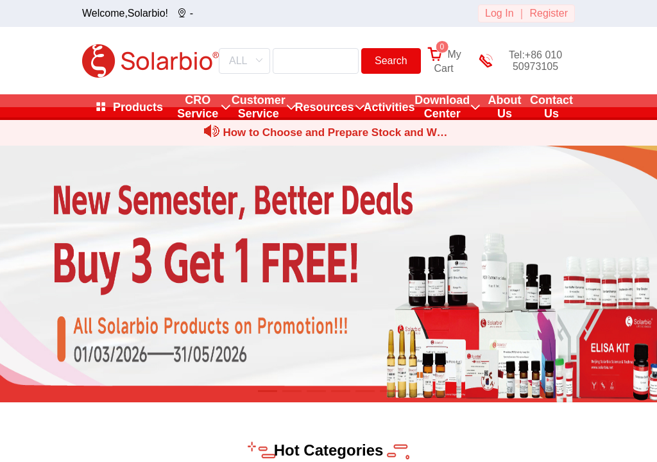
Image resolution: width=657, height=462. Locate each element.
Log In (499, 13)
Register (548, 13)
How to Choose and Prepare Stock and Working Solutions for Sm (335, 134)
